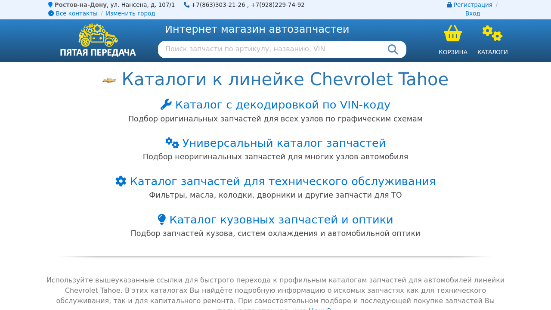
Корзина (453, 52)
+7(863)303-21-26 (218, 5)
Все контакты (72, 13)
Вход (472, 13)
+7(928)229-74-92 (278, 5)
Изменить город (130, 13)
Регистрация (473, 5)
